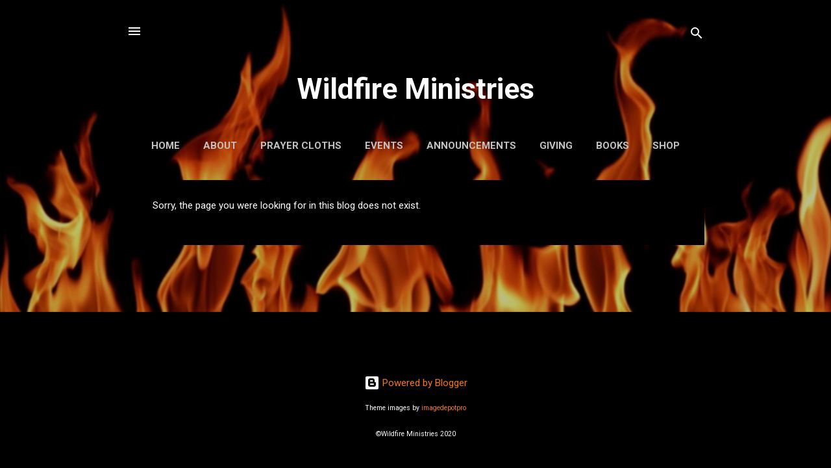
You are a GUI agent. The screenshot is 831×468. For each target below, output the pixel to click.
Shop (666, 145)
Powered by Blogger (415, 383)
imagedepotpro (443, 408)
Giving (556, 145)
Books (612, 145)
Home (165, 145)
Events (384, 145)
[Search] (696, 35)
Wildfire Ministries (415, 89)
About (220, 145)
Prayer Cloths (300, 145)
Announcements (471, 145)
